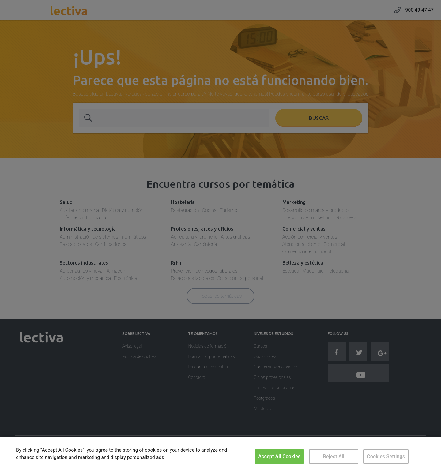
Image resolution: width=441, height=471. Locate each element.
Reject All (334, 456)
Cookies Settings (386, 456)
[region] (220, 454)
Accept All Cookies (279, 456)
